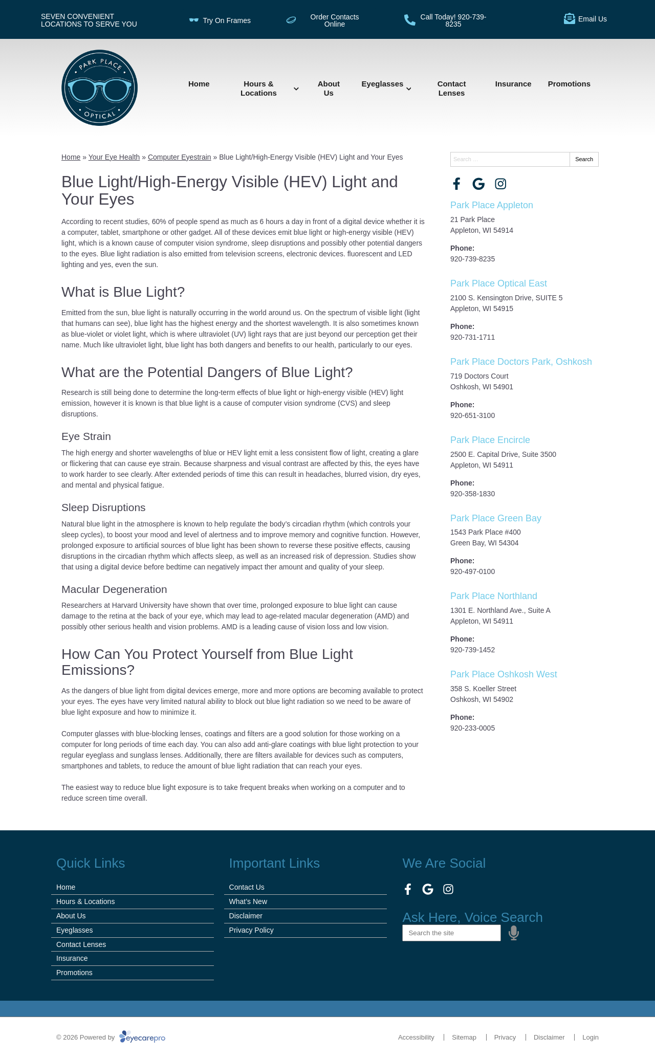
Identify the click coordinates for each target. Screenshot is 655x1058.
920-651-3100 (472, 415)
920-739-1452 (472, 650)
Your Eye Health (114, 157)
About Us (329, 88)
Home (199, 83)
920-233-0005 (472, 728)
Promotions (569, 83)
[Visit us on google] (478, 184)
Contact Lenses (452, 88)
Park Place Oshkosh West (503, 674)
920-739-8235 (472, 259)
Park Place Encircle (490, 440)
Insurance (513, 83)
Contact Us (247, 887)
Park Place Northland (493, 596)
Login (590, 1037)
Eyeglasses (383, 83)
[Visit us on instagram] (500, 184)
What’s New (248, 901)
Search (584, 159)
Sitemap (464, 1037)
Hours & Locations (259, 88)
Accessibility (416, 1037)
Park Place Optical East (498, 283)
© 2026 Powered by (110, 1037)
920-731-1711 (472, 337)
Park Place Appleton (491, 205)
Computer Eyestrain (179, 157)
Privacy (505, 1037)
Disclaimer (246, 916)
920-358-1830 (472, 494)
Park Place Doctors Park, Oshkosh (521, 362)
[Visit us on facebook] (456, 184)
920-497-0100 (472, 571)
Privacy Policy (251, 930)
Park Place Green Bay (495, 518)
